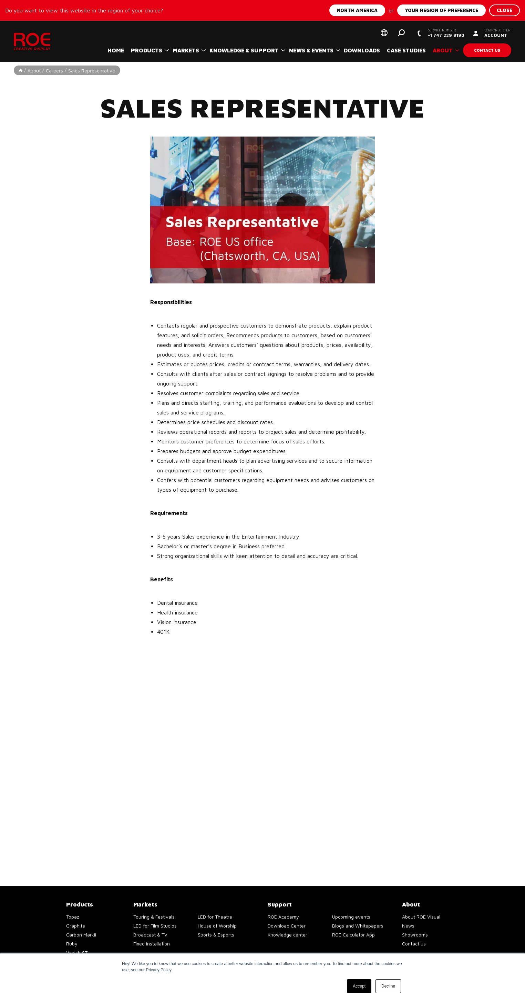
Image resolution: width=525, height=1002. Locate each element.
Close (504, 10)
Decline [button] (388, 986)
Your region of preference (441, 10)
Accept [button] (359, 986)
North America (357, 10)
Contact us (487, 50)
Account (497, 33)
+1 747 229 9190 (446, 33)
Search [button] (401, 33)
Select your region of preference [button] (384, 33)
